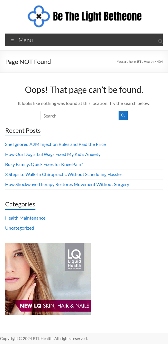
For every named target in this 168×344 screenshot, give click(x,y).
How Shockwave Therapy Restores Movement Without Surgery (67, 184)
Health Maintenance (25, 217)
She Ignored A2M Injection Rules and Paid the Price (55, 144)
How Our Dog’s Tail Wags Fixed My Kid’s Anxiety (53, 154)
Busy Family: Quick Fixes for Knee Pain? (44, 164)
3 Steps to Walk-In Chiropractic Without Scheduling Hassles (64, 174)
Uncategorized (19, 227)
